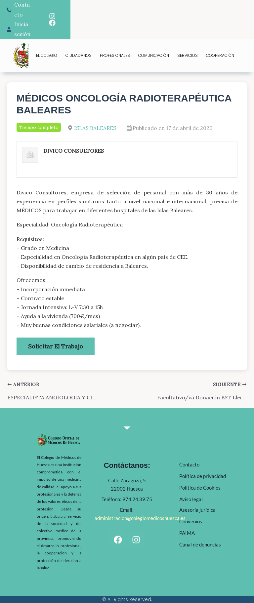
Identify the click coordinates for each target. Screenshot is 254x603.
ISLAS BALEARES (95, 128)
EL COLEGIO (46, 55)
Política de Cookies (200, 488)
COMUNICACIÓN (153, 55)
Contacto (189, 464)
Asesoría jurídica (197, 510)
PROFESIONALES (115, 55)
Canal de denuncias (200, 544)
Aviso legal (191, 499)
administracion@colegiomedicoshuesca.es (140, 518)
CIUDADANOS (78, 55)
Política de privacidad (202, 476)
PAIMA (187, 533)
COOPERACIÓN (220, 55)
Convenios (190, 521)
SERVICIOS (187, 55)
